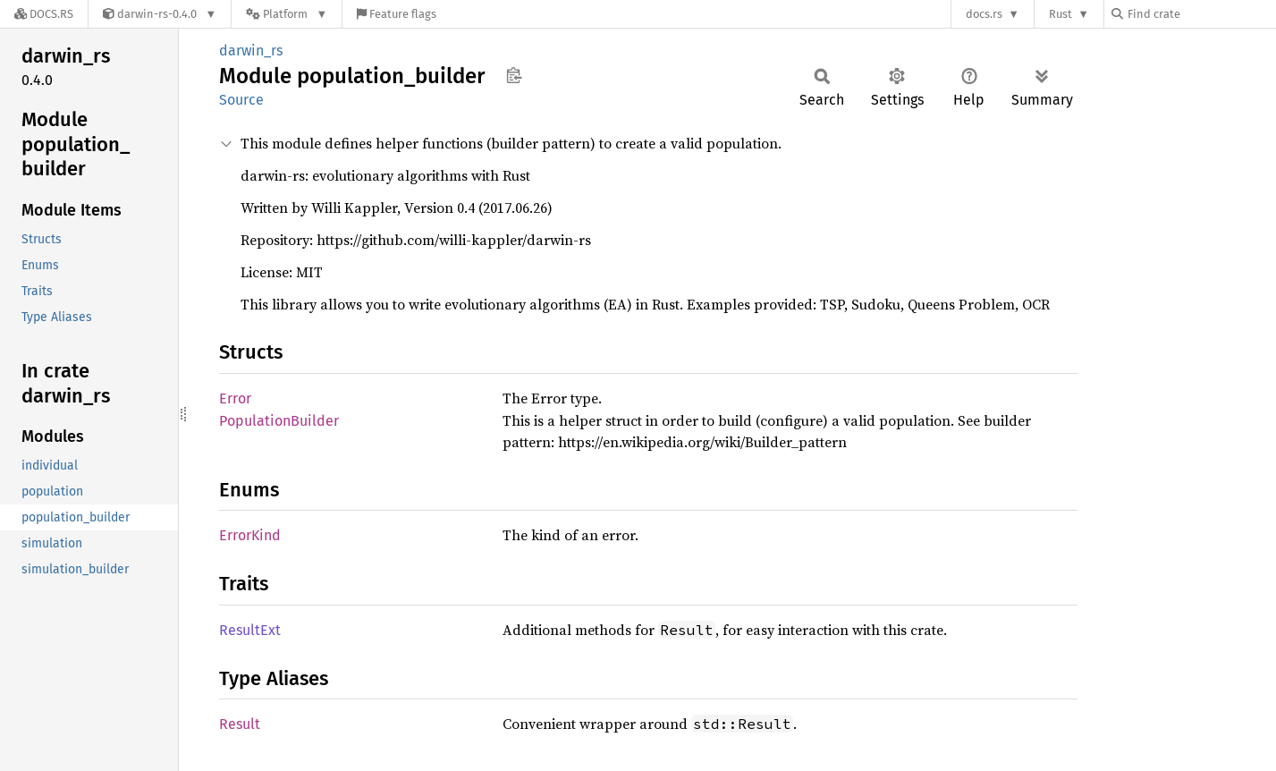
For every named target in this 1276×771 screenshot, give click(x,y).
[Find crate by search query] (1201, 14)
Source (241, 99)
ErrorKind (250, 535)
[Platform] (287, 14)
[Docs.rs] (44, 14)
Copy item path (513, 75)
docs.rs (984, 14)
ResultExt (250, 630)
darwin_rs (251, 50)
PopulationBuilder (279, 420)
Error (235, 398)
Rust (1060, 14)
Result (239, 724)
